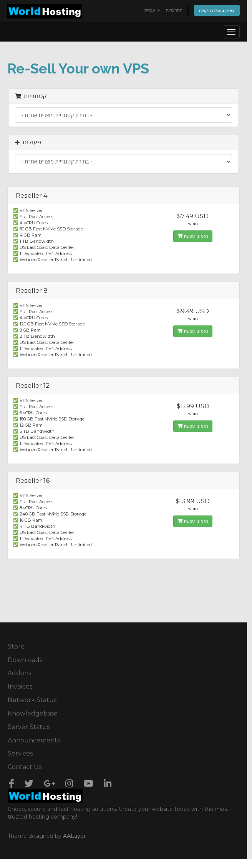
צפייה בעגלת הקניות (217, 10)
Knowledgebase (33, 713)
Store (16, 646)
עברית (152, 10)
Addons (19, 673)
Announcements (34, 740)
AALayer (74, 835)
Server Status (29, 727)
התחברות (174, 10)
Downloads (25, 660)
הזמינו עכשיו (192, 236)
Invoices (20, 686)
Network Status (32, 700)
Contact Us (24, 767)
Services (20, 753)
